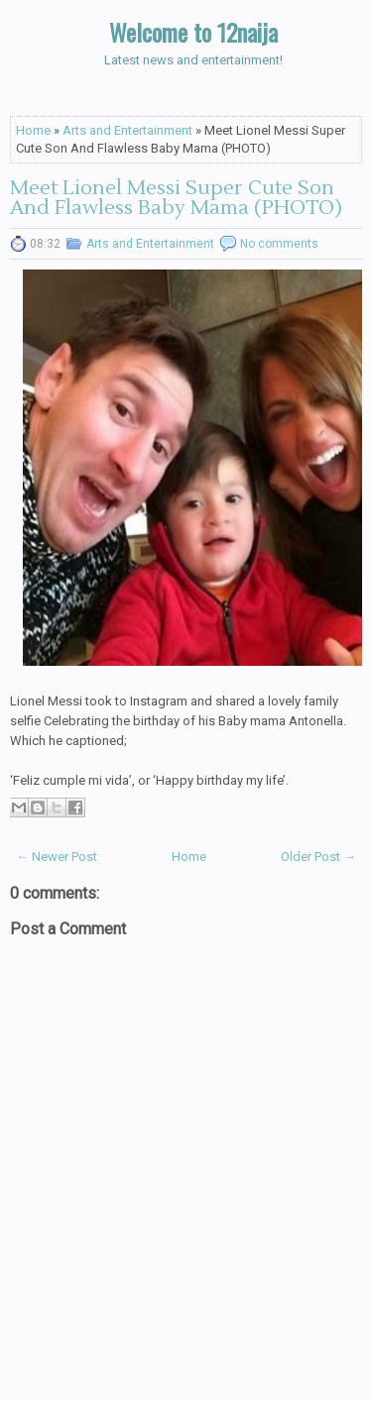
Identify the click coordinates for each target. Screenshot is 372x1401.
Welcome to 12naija (193, 32)
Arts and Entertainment (127, 130)
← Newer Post (56, 856)
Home (33, 130)
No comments (279, 244)
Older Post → (318, 856)
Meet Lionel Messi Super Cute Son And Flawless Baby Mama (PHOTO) (176, 198)
